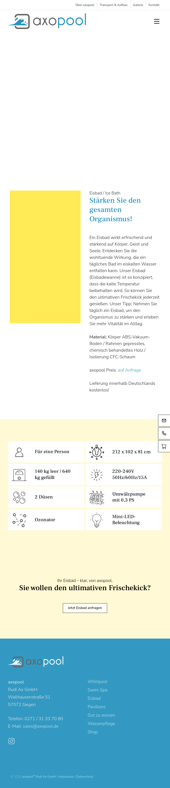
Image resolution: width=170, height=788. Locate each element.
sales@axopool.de (40, 726)
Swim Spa (97, 690)
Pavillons (96, 707)
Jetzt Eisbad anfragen (85, 607)
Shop (93, 732)
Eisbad (94, 698)
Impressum (66, 777)
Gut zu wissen (101, 715)
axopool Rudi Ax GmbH (39, 777)
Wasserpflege (101, 724)
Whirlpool (97, 682)
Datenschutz (84, 777)
